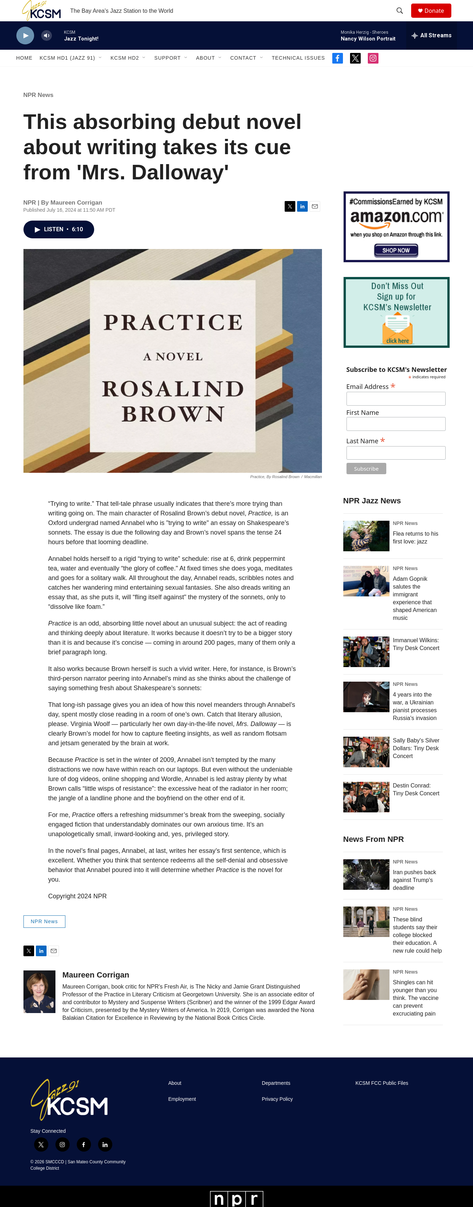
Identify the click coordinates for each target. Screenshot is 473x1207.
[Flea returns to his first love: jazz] (366, 552)
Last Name (366, 456)
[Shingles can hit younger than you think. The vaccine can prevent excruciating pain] (366, 1000)
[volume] (47, 52)
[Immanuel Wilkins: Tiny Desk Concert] (366, 668)
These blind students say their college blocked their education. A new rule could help (417, 951)
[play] (25, 52)
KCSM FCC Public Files (381, 1099)
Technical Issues (298, 74)
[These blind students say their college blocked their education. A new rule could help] (366, 937)
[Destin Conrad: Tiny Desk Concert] (366, 813)
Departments (276, 1099)
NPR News (38, 111)
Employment (182, 1115)
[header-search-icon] (403, 19)
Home (24, 74)
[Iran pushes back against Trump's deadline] (366, 890)
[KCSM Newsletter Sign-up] (397, 328)
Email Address (371, 401)
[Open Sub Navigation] (100, 74)
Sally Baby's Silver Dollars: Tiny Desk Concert (416, 764)
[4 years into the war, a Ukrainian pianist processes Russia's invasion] (366, 713)
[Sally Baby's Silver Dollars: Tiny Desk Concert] (366, 768)
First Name (362, 428)
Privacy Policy (277, 1115)
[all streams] (431, 51)
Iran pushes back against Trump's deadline (414, 896)
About (205, 74)
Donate (439, 18)
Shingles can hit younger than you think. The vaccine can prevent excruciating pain (416, 1014)
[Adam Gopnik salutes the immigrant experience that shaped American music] (366, 597)
